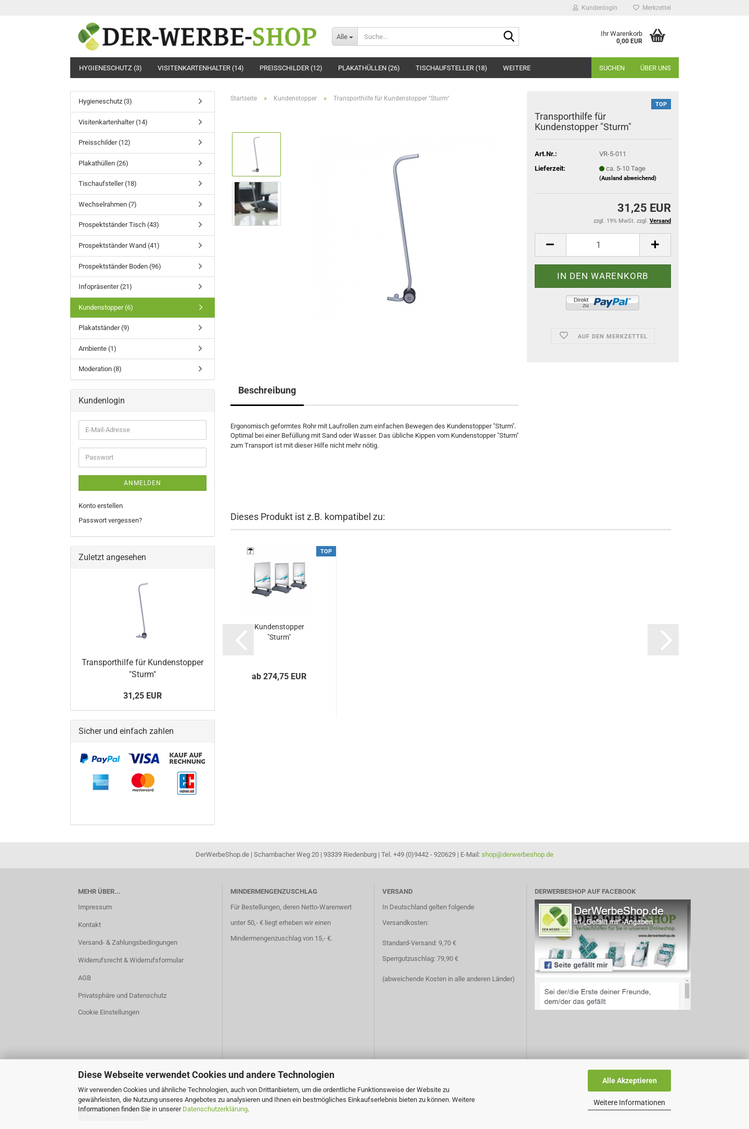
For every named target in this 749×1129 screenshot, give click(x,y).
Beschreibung (267, 390)
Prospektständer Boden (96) (120, 266)
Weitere (517, 68)
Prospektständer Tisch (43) (119, 225)
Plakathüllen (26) (369, 68)
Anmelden (142, 483)
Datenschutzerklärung (215, 1109)
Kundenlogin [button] (595, 7)
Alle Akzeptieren (629, 1080)
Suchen (612, 68)
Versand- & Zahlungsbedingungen (127, 942)
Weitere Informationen (629, 1102)
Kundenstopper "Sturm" (279, 632)
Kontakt (89, 925)
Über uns (655, 68)
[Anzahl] (603, 245)
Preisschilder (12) (291, 68)
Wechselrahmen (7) (108, 204)
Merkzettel (652, 7)
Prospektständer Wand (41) (119, 245)
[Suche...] (344, 36)
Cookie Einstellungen (108, 1012)
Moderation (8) (100, 369)
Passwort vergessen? (110, 520)
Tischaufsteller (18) (451, 68)
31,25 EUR (142, 696)
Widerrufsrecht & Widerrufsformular (131, 960)
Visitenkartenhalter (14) (201, 68)
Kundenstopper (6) (106, 307)
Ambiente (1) (98, 348)
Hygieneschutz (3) (110, 68)
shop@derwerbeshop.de (517, 854)
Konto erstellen (101, 506)
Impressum (95, 907)
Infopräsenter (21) (105, 286)
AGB (84, 978)
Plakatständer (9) (104, 328)
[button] (550, 245)
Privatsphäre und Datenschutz (122, 995)
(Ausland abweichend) (627, 178)
